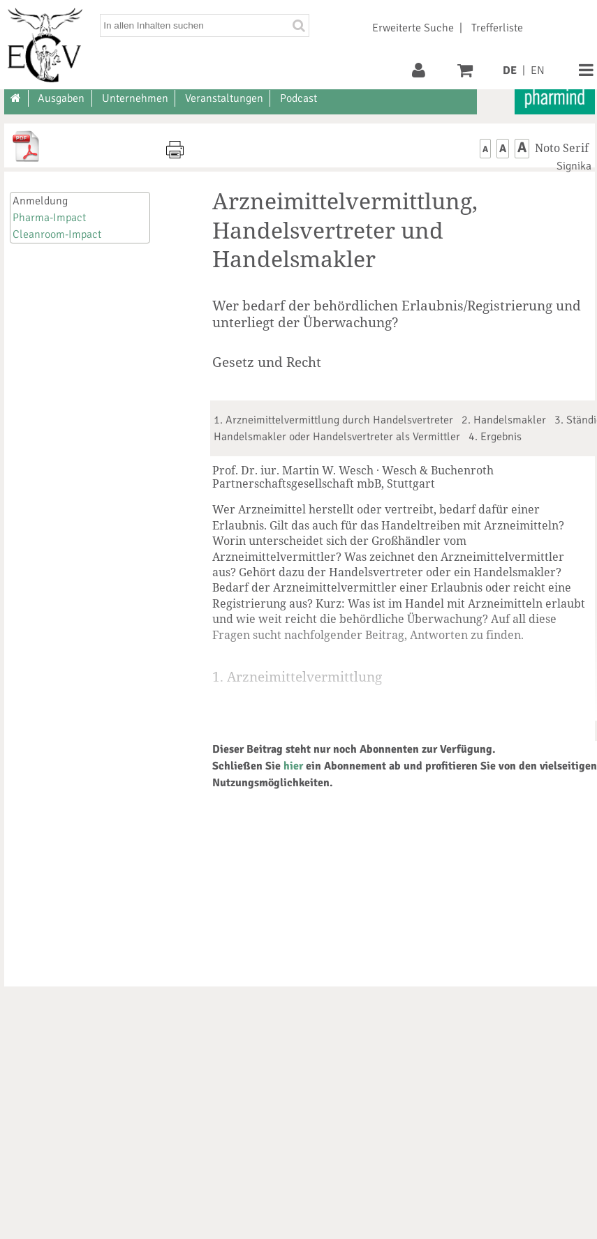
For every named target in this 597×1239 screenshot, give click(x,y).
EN (538, 70)
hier (293, 766)
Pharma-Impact (49, 218)
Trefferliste (497, 28)
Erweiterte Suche (413, 28)
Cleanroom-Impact (57, 234)
